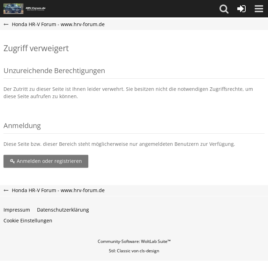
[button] (224, 9)
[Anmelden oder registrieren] (241, 9)
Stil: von (134, 251)
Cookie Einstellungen (27, 220)
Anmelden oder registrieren (46, 161)
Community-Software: (134, 241)
